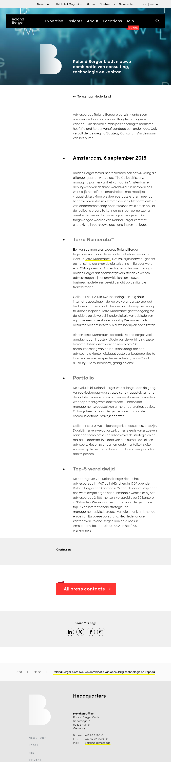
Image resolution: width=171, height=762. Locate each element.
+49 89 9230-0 (94, 735)
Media (37, 672)
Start (19, 672)
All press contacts (87, 589)
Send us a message (97, 743)
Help (32, 752)
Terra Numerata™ (98, 259)
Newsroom (38, 738)
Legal (34, 745)
